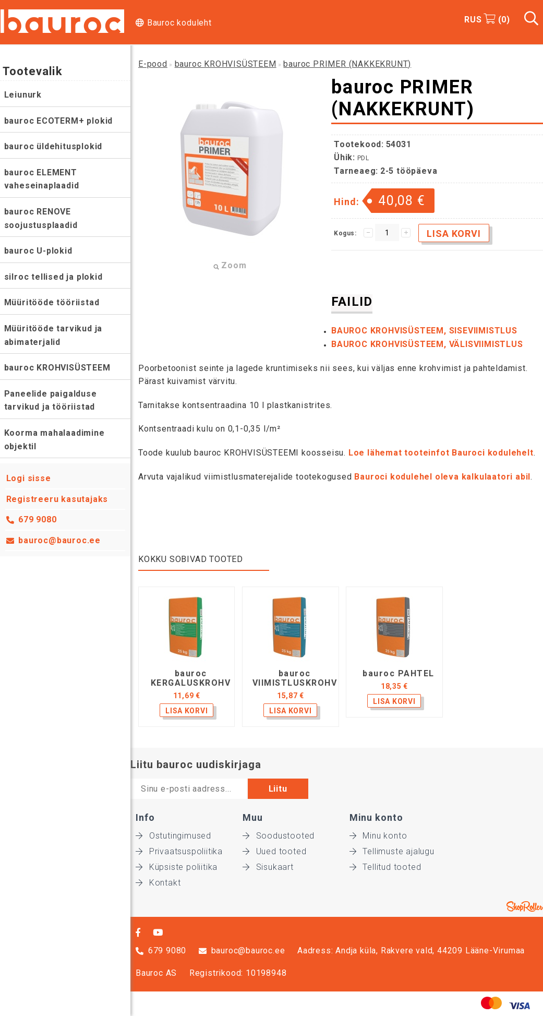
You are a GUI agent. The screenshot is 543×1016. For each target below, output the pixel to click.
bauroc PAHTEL (399, 673)
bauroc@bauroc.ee (60, 540)
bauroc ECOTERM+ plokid (58, 121)
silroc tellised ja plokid (53, 277)
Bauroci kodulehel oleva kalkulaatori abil (442, 477)
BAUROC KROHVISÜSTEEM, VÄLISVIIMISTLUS (427, 344)
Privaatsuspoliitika (179, 851)
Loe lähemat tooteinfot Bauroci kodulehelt (441, 453)
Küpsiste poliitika (177, 867)
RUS (472, 20)
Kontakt (158, 883)
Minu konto (378, 836)
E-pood (152, 64)
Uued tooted (275, 851)
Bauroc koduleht (179, 23)
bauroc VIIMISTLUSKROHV (294, 678)
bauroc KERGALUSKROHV (191, 678)
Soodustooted (279, 836)
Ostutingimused (173, 836)
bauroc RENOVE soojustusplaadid (41, 218)
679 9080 (38, 519)
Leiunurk (23, 95)
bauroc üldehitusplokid (53, 146)
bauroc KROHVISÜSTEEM (57, 368)
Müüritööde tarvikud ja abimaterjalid (53, 335)
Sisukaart (268, 867)
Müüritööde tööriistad (52, 302)
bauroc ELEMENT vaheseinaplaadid (41, 179)
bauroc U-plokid (38, 251)
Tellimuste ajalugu (392, 851)
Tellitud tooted (385, 867)
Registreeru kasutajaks (57, 499)
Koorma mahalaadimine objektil (54, 439)
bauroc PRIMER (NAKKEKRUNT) (347, 64)
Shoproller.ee (524, 906)
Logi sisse (28, 478)
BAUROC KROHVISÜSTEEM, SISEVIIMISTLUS (424, 331)
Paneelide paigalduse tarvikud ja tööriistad (50, 400)
